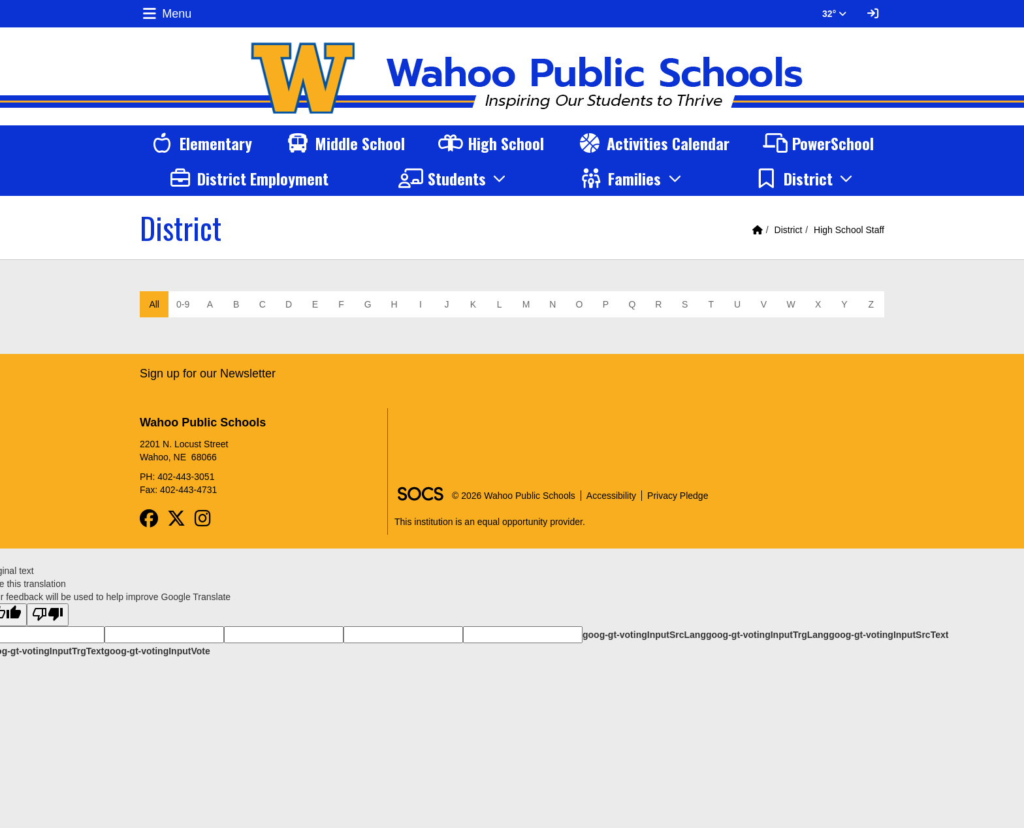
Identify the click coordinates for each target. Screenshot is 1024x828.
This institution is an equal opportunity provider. (489, 522)
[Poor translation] (48, 614)
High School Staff (849, 230)
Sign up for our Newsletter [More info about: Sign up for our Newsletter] (208, 373)
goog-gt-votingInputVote (157, 651)
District (789, 230)
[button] (454, 178)
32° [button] (834, 13)
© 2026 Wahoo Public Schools (513, 495)
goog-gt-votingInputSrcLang (644, 634)
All (154, 304)
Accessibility (611, 495)
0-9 (182, 304)
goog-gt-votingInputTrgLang (767, 634)
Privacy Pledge (677, 495)
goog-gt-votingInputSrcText (888, 634)
